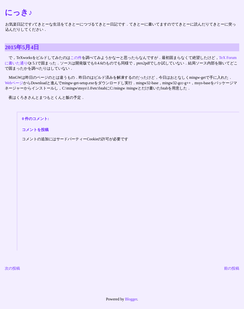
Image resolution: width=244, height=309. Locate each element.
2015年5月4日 (22, 47)
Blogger (131, 299)
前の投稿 (231, 268)
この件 (76, 58)
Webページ (14, 83)
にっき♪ (18, 12)
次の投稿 (12, 268)
